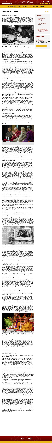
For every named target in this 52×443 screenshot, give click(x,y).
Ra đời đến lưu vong (41, 20)
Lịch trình (24, 6)
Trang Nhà (10, 6)
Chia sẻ (46, 11)
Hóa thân (39, 24)
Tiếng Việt (4, 1)
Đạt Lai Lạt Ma (17, 6)
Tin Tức (29, 6)
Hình (34, 6)
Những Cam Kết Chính (41, 18)
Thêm (42, 6)
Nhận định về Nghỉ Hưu (42, 23)
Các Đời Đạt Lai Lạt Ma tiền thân (42, 29)
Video (37, 6)
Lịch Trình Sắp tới (40, 36)
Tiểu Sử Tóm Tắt (40, 19)
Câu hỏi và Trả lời (40, 27)
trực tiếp (43, 3)
